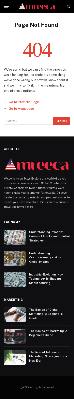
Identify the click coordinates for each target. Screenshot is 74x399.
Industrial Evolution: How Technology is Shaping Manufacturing (46, 279)
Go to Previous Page (24, 102)
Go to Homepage (21, 109)
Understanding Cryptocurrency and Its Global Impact (45, 258)
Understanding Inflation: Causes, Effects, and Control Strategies (49, 236)
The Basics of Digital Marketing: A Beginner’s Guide (46, 314)
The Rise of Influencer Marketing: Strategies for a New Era (48, 356)
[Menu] (6, 6)
